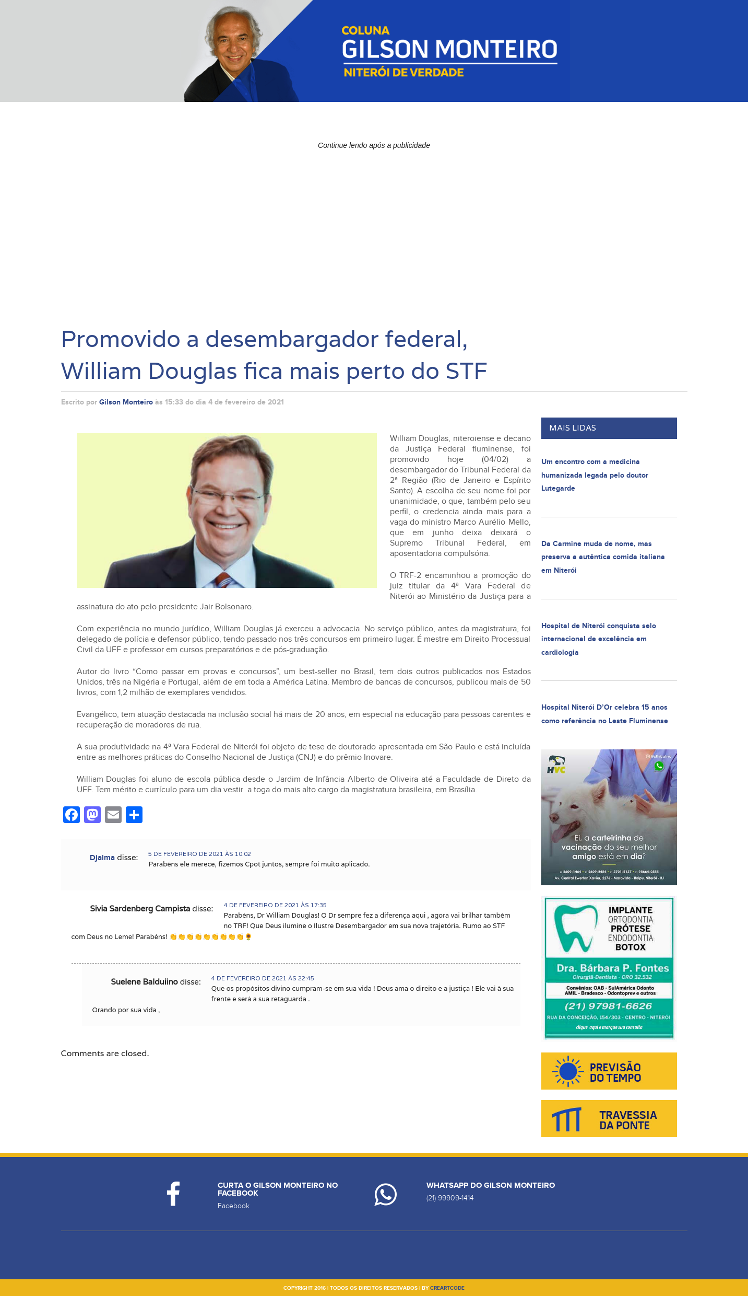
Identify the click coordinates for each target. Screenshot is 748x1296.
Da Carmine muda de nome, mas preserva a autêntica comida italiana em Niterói (603, 557)
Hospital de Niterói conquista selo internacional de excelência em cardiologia (598, 639)
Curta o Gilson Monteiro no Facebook (278, 1189)
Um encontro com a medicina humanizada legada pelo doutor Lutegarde (594, 475)
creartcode (447, 1288)
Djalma (102, 858)
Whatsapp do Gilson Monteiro (490, 1185)
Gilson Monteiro (126, 402)
